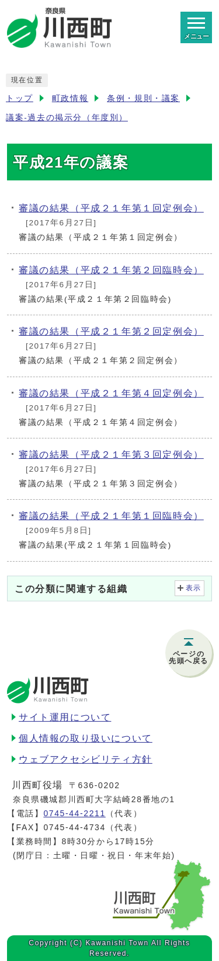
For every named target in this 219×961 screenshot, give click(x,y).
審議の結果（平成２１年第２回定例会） (111, 331)
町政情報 (70, 98)
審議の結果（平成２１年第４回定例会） (111, 393)
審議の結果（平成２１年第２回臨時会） (111, 270)
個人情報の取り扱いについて (85, 738)
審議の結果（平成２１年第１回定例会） (111, 208)
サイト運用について (65, 717)
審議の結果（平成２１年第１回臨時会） (111, 516)
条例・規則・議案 (143, 98)
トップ (19, 98)
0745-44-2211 (74, 813)
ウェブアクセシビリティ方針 (85, 759)
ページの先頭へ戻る (188, 657)
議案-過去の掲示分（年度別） (67, 117)
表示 (193, 587)
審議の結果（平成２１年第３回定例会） (111, 454)
